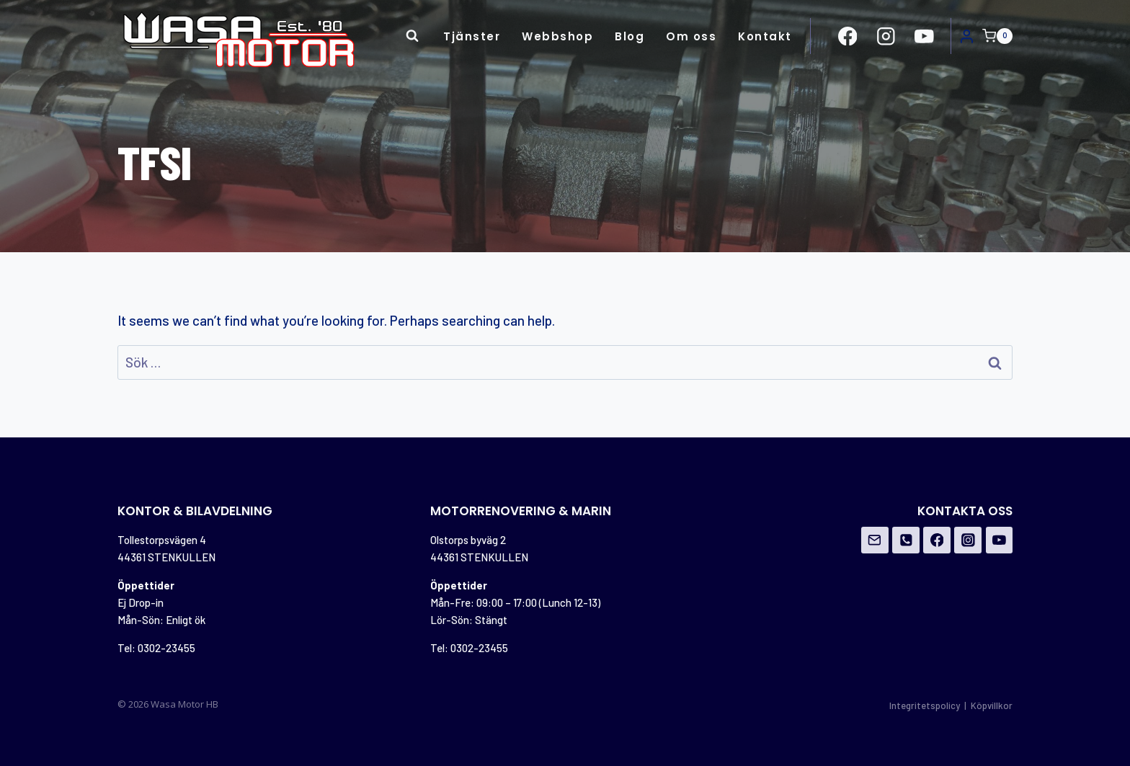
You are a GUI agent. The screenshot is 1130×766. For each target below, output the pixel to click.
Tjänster (471, 36)
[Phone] (906, 540)
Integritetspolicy (924, 705)
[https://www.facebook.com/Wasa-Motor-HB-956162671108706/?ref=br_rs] (848, 36)
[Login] (966, 36)
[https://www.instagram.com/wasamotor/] (886, 36)
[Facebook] (937, 540)
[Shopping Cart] (997, 36)
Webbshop (557, 36)
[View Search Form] (412, 36)
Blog (629, 36)
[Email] (875, 540)
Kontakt (765, 36)
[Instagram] (968, 540)
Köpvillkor (992, 705)
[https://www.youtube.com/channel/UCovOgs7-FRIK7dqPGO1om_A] (924, 36)
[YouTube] (999, 540)
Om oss (691, 36)
